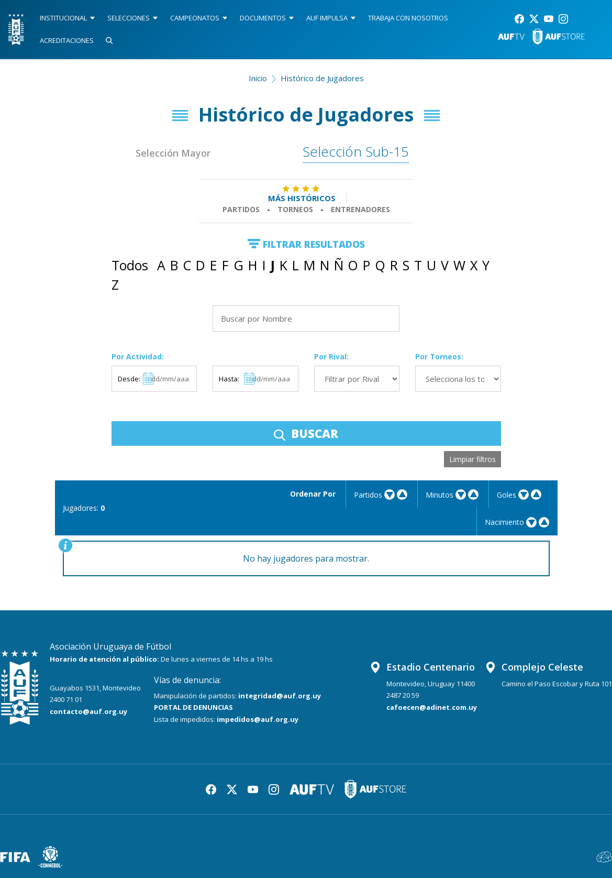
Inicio (258, 78)
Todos (130, 265)
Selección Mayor (173, 153)
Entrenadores (360, 209)
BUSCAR (306, 433)
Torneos (295, 209)
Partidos (241, 209)
